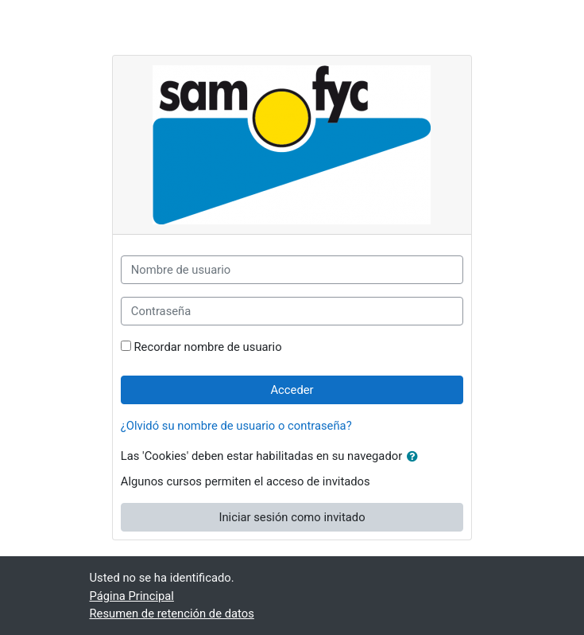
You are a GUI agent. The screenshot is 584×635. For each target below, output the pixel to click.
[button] (415, 456)
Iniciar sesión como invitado (292, 517)
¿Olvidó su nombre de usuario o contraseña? (236, 426)
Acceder (291, 390)
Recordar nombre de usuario (208, 347)
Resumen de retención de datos (172, 613)
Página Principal (132, 596)
